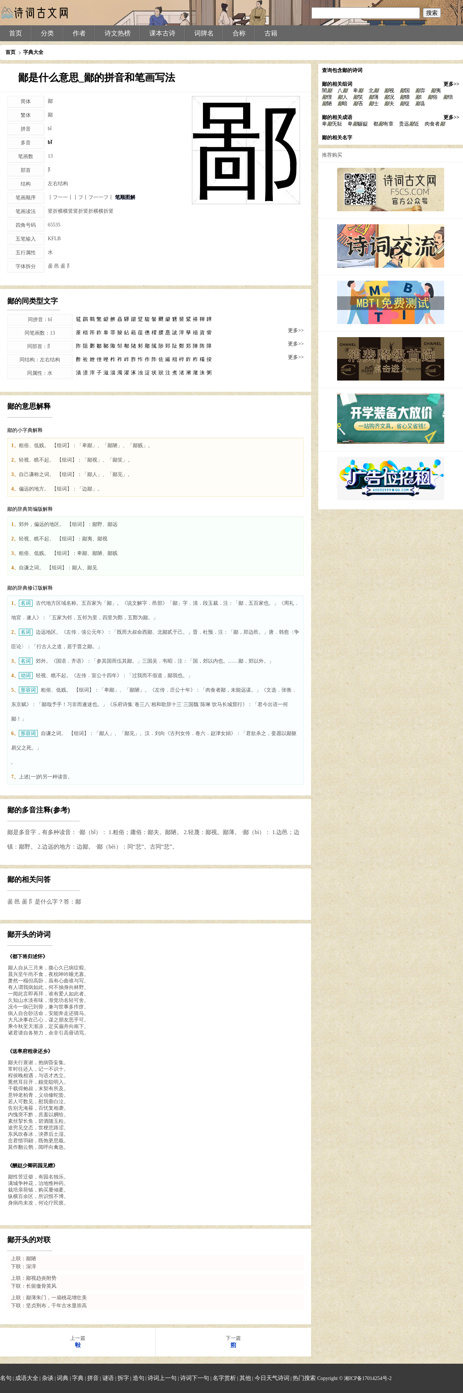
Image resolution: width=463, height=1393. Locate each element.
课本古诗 (162, 33)
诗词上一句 (162, 1378)
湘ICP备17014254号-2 (367, 1378)
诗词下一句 (194, 1378)
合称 (239, 33)
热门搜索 (304, 1378)
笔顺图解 (125, 197)
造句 (138, 1378)
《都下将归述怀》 (27, 956)
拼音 (93, 1378)
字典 (78, 1378)
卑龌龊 (358, 124)
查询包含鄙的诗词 (342, 70)
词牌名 (204, 33)
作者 (79, 33)
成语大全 (26, 1378)
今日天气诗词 (272, 1378)
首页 (15, 33)
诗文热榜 (118, 33)
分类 (47, 33)
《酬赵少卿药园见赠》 (32, 1165)
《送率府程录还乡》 (30, 1051)
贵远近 (409, 124)
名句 (6, 1378)
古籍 (270, 33)
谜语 (108, 1378)
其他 (245, 1378)
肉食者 (435, 124)
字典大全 (33, 52)
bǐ (50, 142)
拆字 (123, 1378)
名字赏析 (224, 1378)
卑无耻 (332, 124)
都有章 (383, 124)
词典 (62, 1378)
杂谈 (48, 1378)
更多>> (296, 330)
